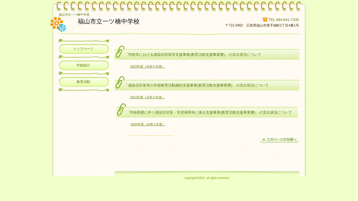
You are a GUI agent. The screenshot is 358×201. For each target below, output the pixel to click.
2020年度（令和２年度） (148, 124)
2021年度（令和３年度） (147, 97)
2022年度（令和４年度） (147, 66)
